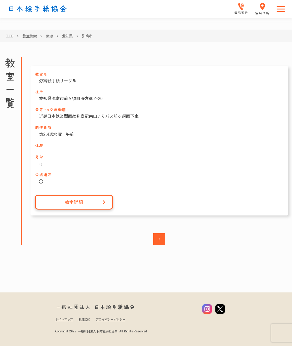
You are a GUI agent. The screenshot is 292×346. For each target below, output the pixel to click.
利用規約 (84, 319)
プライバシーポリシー (110, 319)
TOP (9, 35)
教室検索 (29, 35)
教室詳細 (85, 202)
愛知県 (67, 35)
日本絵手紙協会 (37, 9)
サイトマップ (64, 319)
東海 (49, 35)
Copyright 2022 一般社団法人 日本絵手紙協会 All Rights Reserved (101, 331)
